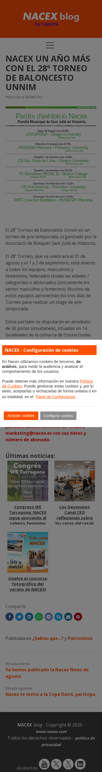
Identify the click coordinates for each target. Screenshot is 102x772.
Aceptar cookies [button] (21, 415)
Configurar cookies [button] (58, 416)
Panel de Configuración (55, 397)
